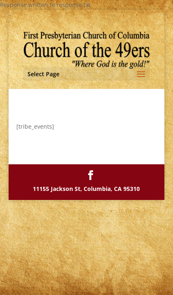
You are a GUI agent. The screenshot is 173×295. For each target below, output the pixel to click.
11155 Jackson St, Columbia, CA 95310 (86, 189)
